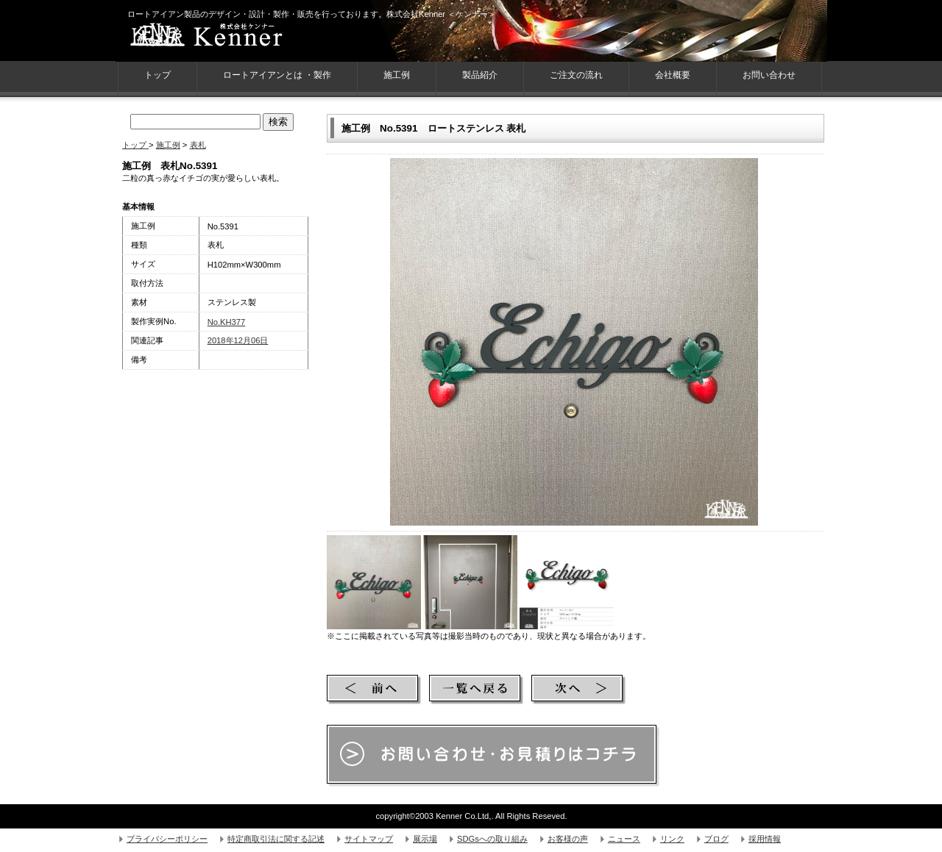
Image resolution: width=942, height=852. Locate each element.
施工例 (396, 75)
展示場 (425, 838)
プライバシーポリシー (167, 838)
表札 (198, 144)
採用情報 (764, 838)
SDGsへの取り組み (492, 838)
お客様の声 (568, 838)
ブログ (716, 838)
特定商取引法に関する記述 (276, 838)
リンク (672, 838)
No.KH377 (227, 322)
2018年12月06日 (238, 340)
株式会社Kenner (233, 37)
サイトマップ (368, 838)
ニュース (624, 838)
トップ (135, 144)
